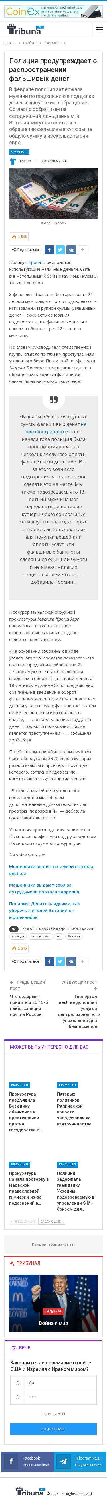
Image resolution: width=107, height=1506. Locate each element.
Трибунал (53, 1312)
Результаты (53, 1413)
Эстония (74, 936)
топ (59, 936)
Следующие (51, 1221)
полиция (18, 936)
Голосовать (54, 1428)
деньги (28, 929)
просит (36, 262)
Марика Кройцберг (52, 929)
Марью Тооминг (82, 929)
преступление (40, 936)
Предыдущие (23, 1221)
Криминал (19, 151)
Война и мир (53, 1323)
